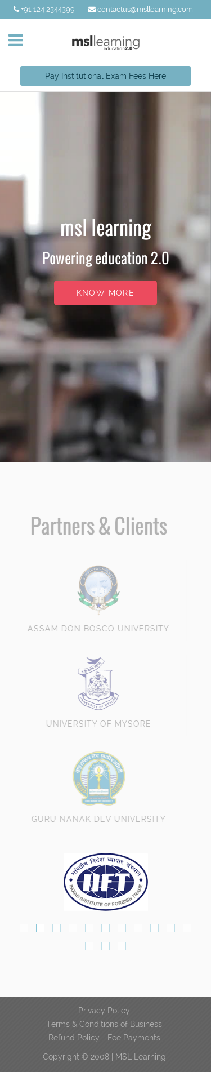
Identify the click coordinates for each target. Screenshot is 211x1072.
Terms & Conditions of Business (104, 1024)
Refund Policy (74, 1037)
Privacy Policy (104, 1010)
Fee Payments (133, 1037)
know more (106, 292)
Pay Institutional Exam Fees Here (105, 76)
